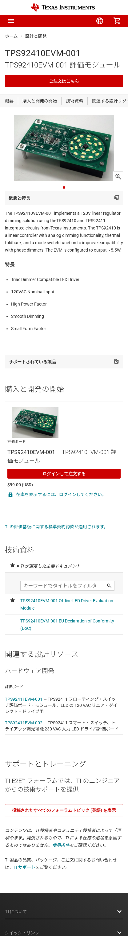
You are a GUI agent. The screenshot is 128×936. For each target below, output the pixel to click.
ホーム (11, 36)
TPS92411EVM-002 (23, 722)
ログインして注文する (64, 473)
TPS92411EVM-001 (23, 699)
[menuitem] (65, 21)
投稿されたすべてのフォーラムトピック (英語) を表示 (64, 810)
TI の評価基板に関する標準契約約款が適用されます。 (56, 526)
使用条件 (61, 845)
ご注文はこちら (64, 81)
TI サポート (24, 867)
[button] (11, 21)
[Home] (62, 7)
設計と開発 (36, 36)
